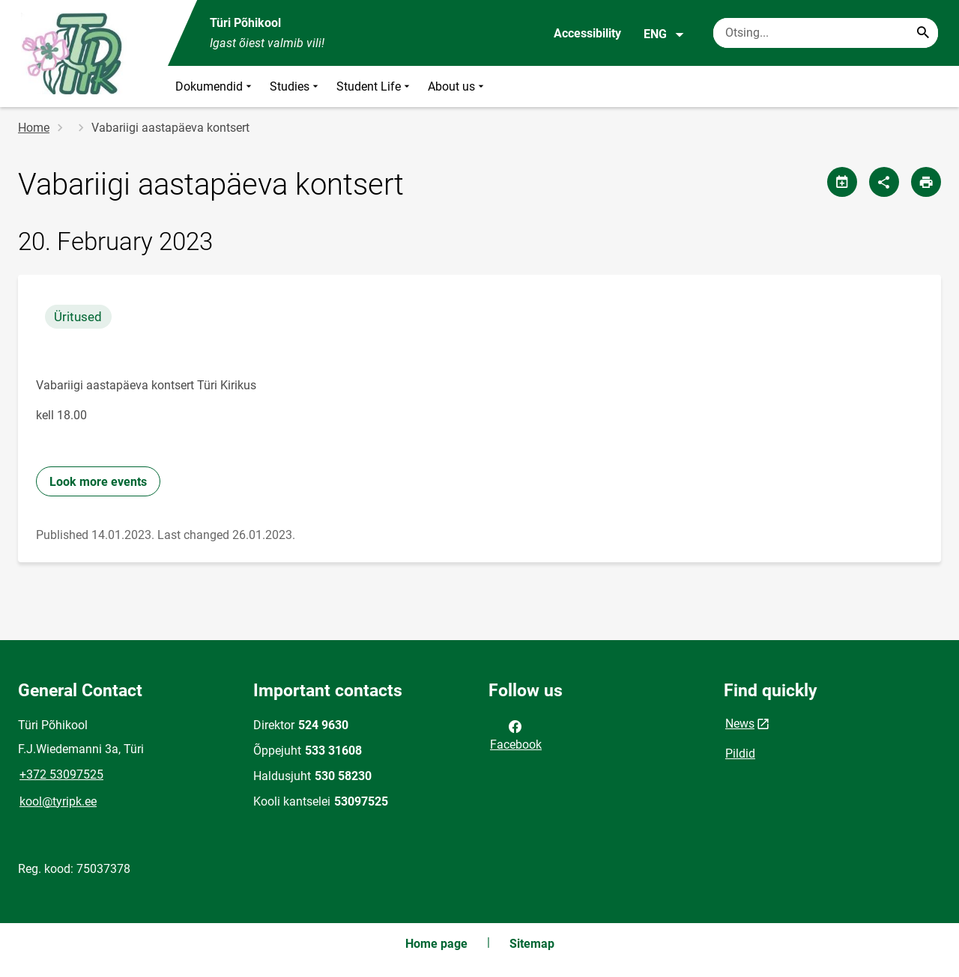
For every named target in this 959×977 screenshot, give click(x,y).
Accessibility (587, 33)
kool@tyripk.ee (58, 801)
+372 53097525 (61, 774)
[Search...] (923, 33)
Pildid (740, 753)
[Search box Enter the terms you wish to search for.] (825, 33)
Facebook (516, 734)
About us (457, 86)
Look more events (98, 482)
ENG (664, 34)
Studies (295, 86)
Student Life (374, 86)
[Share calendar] (842, 182)
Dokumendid (215, 86)
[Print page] (926, 182)
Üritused (78, 316)
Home (33, 128)
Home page (436, 944)
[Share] (884, 182)
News (739, 723)
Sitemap (531, 944)
